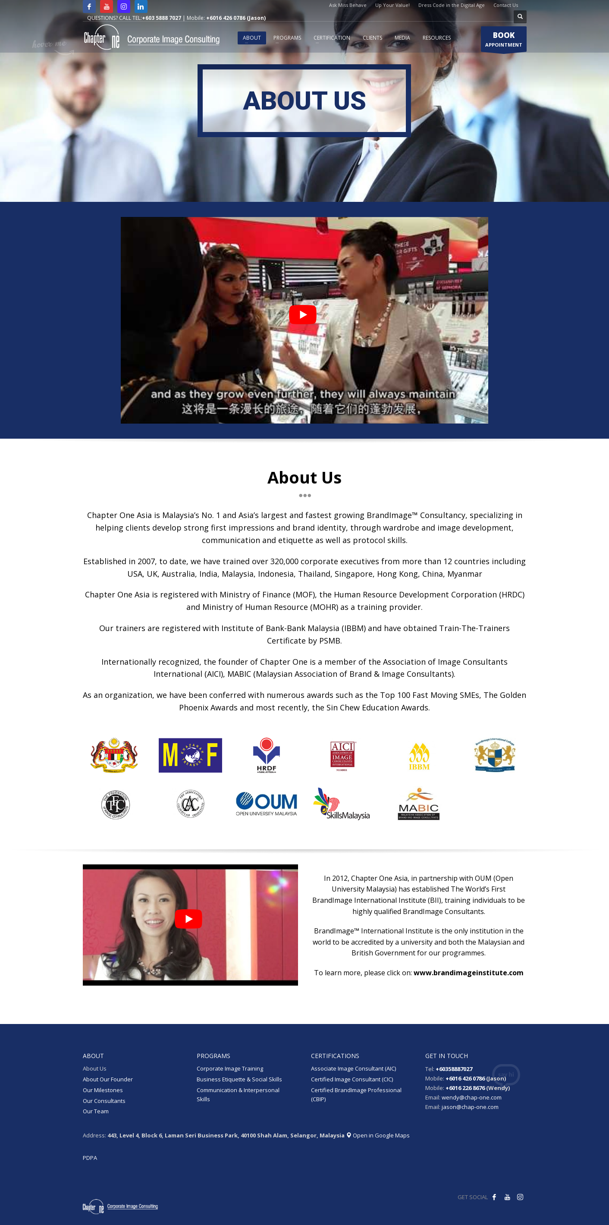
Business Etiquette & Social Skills (239, 1079)
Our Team (96, 1111)
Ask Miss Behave (348, 5)
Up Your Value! (392, 5)
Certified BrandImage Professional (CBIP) (356, 1094)
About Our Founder (108, 1079)
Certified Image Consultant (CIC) (352, 1079)
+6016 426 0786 (465, 1078)
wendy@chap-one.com (472, 1097)
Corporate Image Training (230, 1068)
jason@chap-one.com (470, 1107)
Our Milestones (103, 1090)
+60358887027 (454, 1069)
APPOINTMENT (504, 41)
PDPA (90, 1158)
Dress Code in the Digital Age (451, 5)
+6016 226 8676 (465, 1088)
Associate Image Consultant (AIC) (353, 1068)
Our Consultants (104, 1101)
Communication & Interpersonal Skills (238, 1094)
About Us (95, 1068)
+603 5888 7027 (161, 18)
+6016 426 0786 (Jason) (236, 18)
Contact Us (505, 5)
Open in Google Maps (378, 1135)
